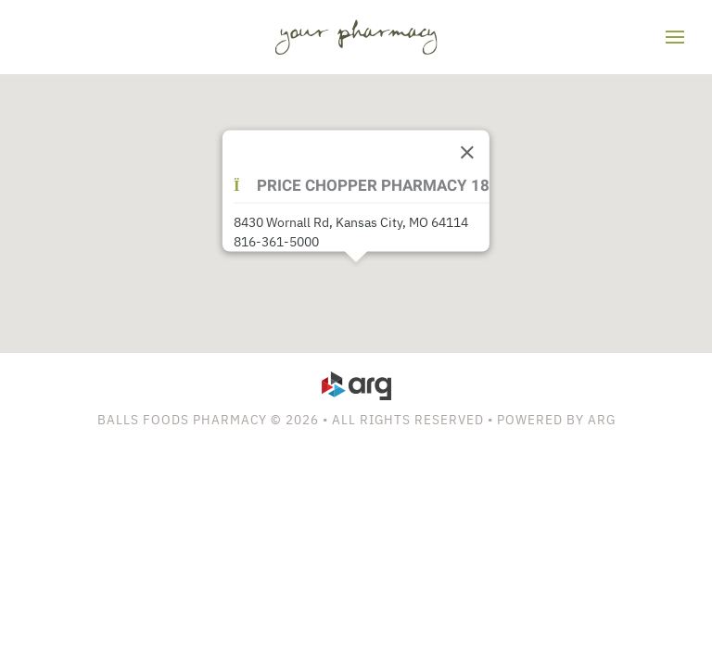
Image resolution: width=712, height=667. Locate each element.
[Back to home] (356, 37)
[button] (675, 37)
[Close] (467, 153)
